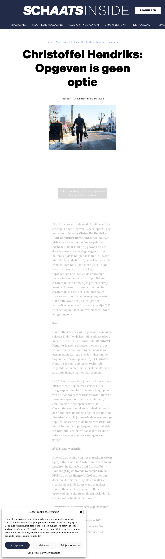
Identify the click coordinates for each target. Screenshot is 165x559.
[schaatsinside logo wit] (76, 10)
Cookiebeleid (34, 552)
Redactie (66, 98)
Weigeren (44, 545)
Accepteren (17, 545)
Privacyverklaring (51, 552)
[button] (81, 512)
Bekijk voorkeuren (70, 545)
